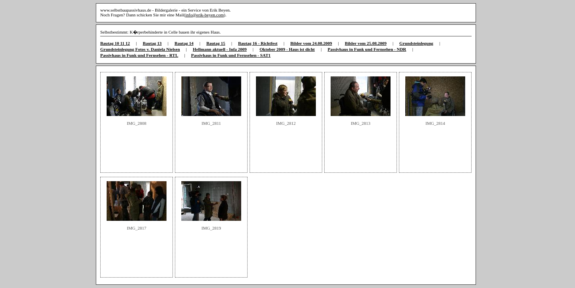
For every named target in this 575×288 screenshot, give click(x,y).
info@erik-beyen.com (204, 14)
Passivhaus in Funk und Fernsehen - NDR (366, 49)
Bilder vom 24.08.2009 (311, 43)
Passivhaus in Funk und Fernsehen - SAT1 (230, 55)
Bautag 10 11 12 (115, 43)
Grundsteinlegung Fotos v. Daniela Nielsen (140, 49)
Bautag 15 (215, 43)
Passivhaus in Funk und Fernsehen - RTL (139, 55)
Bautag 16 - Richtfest (258, 43)
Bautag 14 (183, 43)
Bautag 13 (152, 43)
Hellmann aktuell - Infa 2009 (220, 49)
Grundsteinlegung (416, 43)
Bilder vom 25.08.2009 (366, 43)
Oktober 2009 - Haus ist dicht (287, 49)
